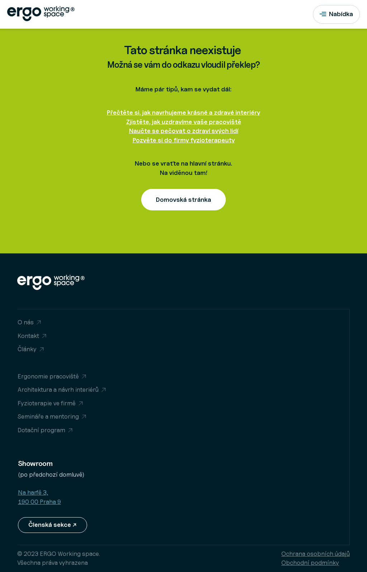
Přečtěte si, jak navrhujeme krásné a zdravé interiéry (183, 112)
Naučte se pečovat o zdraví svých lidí (183, 130)
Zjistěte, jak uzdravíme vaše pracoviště (183, 121)
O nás (26, 322)
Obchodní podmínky (310, 562)
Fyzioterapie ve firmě (47, 403)
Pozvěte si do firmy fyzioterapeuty (184, 140)
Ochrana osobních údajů (315, 553)
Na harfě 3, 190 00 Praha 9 (39, 497)
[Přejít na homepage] (44, 14)
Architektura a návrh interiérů (58, 389)
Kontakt (28, 335)
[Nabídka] (336, 14)
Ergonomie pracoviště (48, 376)
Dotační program (41, 430)
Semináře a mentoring (48, 416)
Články (27, 349)
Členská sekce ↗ (52, 524)
